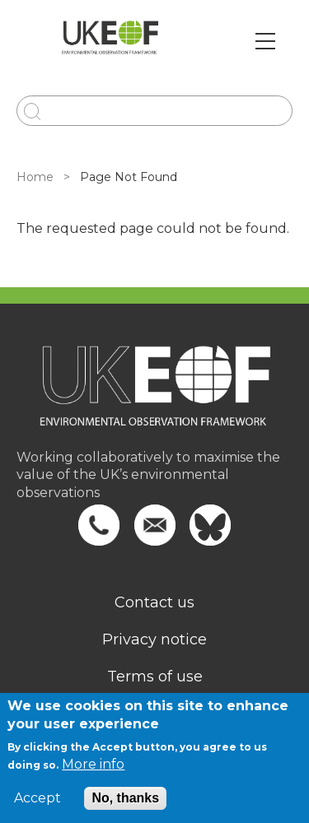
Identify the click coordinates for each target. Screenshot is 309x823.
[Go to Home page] (110, 41)
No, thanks (125, 798)
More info (93, 764)
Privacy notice (154, 639)
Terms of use (155, 676)
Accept (37, 798)
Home (35, 177)
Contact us (154, 602)
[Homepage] (154, 397)
